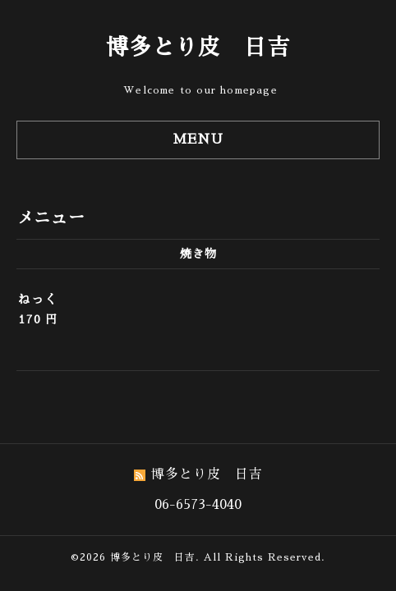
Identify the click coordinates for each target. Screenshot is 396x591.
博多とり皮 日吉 (198, 47)
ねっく (38, 299)
